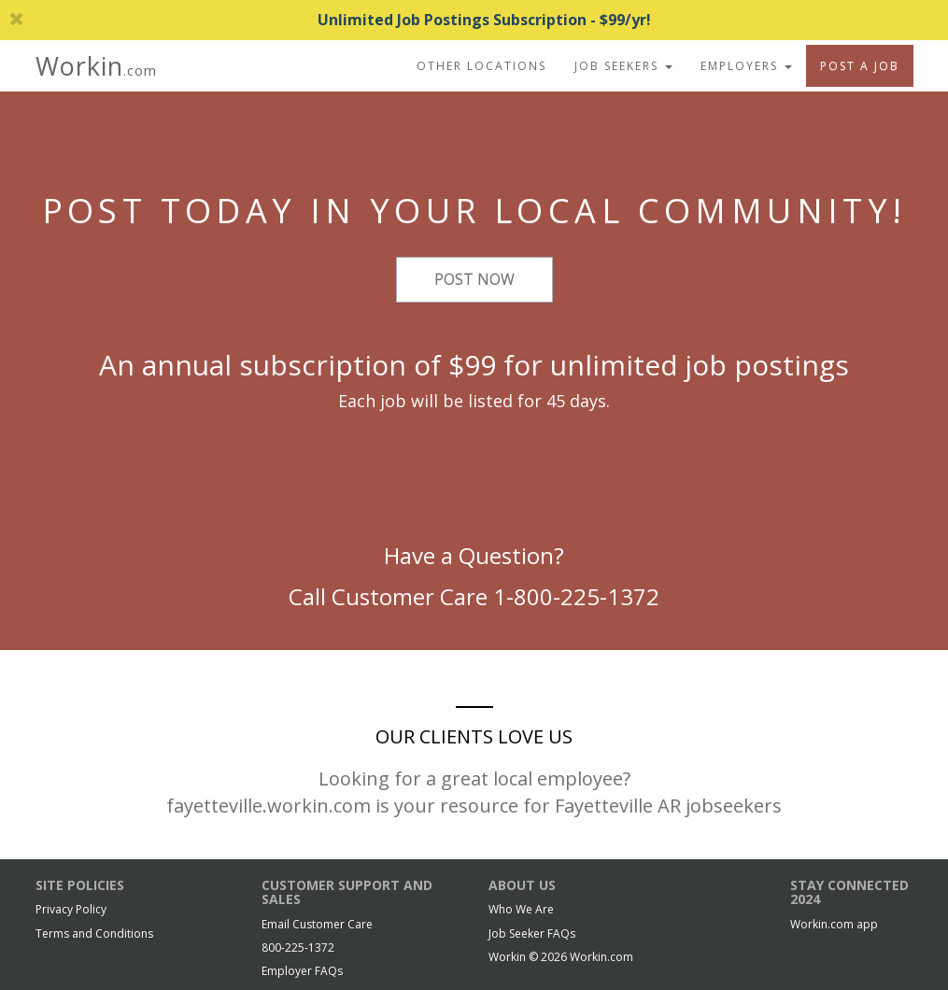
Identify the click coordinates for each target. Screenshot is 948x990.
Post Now (474, 279)
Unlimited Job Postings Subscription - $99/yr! (330, 19)
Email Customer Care (317, 924)
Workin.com (601, 957)
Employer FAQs (302, 971)
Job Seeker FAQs (531, 933)
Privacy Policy (70, 909)
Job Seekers (623, 66)
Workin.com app (834, 924)
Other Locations (481, 66)
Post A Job (859, 66)
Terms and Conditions (94, 933)
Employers (746, 66)
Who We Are (521, 909)
